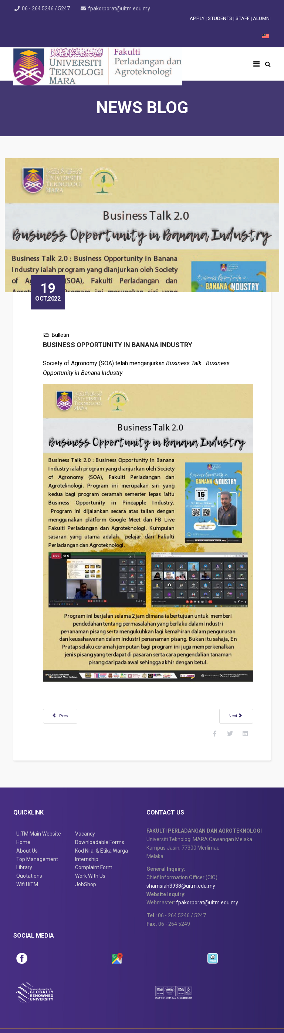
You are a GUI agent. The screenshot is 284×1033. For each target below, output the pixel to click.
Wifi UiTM (27, 861)
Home (23, 819)
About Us (27, 827)
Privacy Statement (174, 1022)
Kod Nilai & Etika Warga (101, 827)
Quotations (29, 852)
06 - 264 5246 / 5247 (48, 8)
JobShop (85, 861)
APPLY (197, 18)
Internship (86, 836)
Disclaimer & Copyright (116, 1022)
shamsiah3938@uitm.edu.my (180, 862)
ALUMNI (262, 18)
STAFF (243, 18)
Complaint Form (93, 844)
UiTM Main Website (38, 810)
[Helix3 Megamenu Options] (256, 64)
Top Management (37, 836)
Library (24, 844)
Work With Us (90, 852)
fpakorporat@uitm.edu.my (122, 8)
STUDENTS (220, 18)
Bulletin (69, 326)
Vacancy (85, 810)
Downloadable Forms (99, 819)
